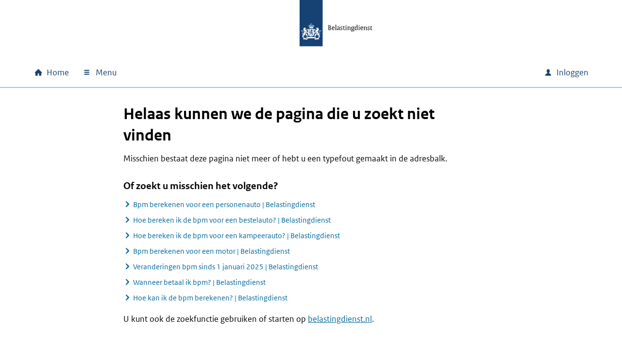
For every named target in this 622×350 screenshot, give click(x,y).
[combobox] (453, 72)
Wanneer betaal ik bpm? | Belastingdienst (199, 282)
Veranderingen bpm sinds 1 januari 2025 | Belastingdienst (225, 266)
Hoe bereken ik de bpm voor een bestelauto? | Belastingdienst (232, 220)
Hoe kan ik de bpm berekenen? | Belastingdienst (210, 297)
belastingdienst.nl (340, 319)
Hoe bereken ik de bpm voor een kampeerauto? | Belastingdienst (236, 235)
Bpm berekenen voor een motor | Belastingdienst (211, 251)
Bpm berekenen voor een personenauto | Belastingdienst (224, 204)
